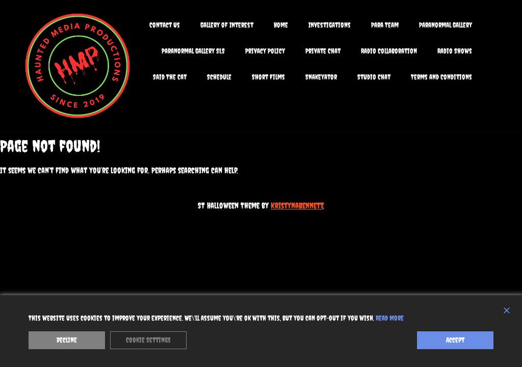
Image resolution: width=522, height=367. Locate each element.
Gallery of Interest (226, 25)
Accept (455, 340)
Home (281, 25)
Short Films (268, 77)
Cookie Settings (148, 340)
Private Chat (323, 51)
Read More (390, 318)
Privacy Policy (265, 51)
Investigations (329, 25)
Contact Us (164, 25)
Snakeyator (321, 77)
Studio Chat (373, 77)
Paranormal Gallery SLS (193, 51)
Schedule (219, 77)
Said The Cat (170, 77)
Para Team (385, 25)
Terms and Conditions (441, 77)
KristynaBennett (297, 205)
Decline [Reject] (67, 340)
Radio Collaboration (389, 51)
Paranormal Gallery (445, 25)
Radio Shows (454, 51)
